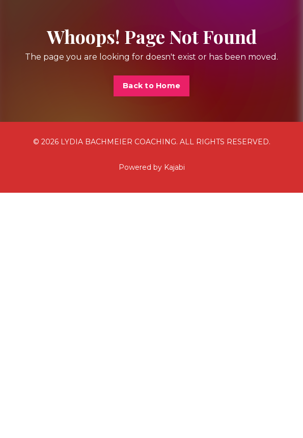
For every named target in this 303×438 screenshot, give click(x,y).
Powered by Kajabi (152, 167)
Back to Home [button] (151, 85)
